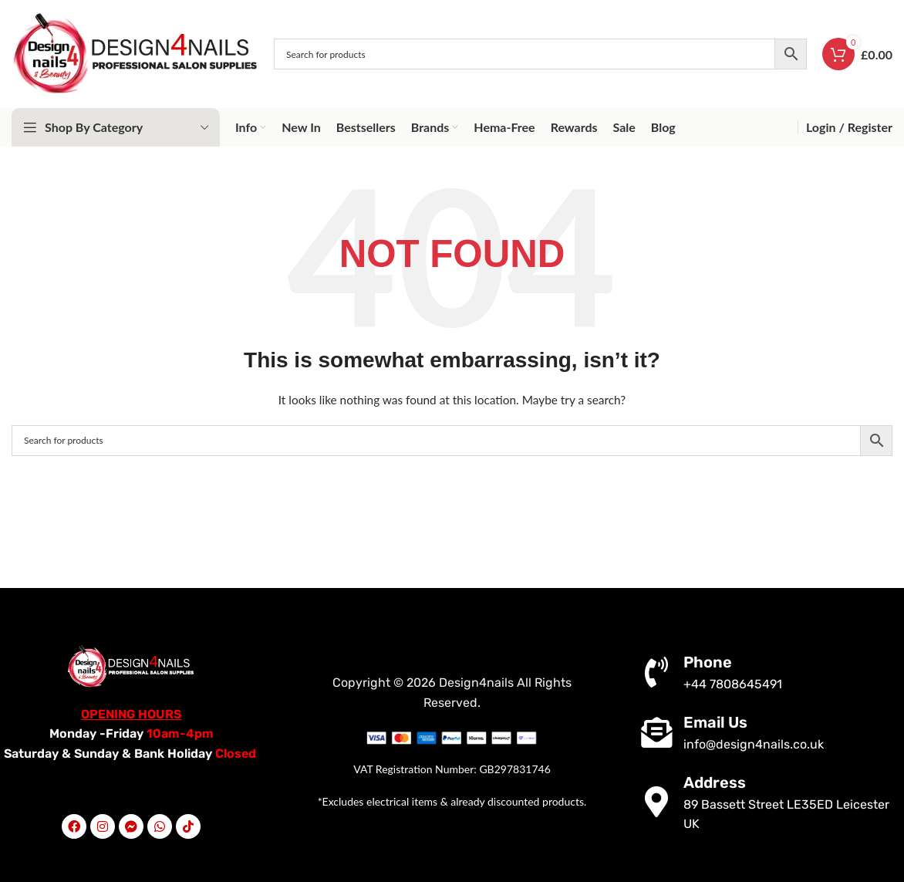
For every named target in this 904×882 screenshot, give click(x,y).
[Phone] (656, 672)
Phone (707, 662)
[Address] (656, 801)
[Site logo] (135, 52)
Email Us (715, 722)
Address (714, 782)
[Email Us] (656, 732)
